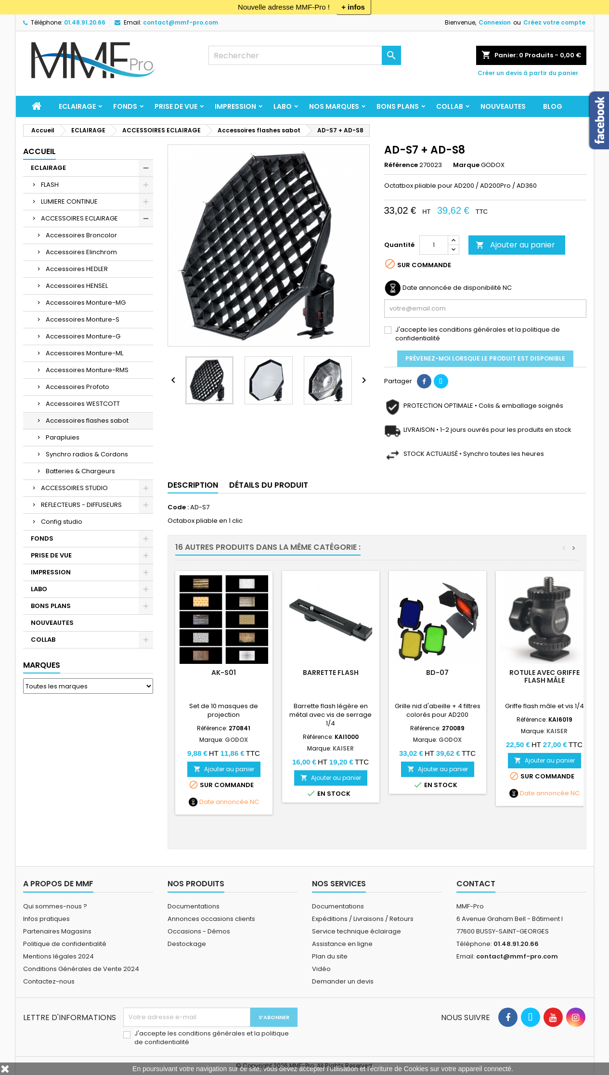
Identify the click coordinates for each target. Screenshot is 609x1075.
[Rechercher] (304, 55)
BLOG (552, 106)
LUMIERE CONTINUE (69, 201)
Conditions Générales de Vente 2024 (81, 968)
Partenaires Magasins (57, 931)
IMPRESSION (235, 106)
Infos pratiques (46, 918)
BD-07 (437, 672)
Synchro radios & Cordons (87, 454)
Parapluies (62, 437)
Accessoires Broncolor (81, 235)
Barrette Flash (331, 672)
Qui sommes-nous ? (55, 906)
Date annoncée (223, 802)
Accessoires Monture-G (83, 336)
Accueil (39, 151)
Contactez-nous (49, 981)
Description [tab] (193, 485)
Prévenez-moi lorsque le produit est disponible (485, 358)
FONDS (125, 106)
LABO (282, 106)
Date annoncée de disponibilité (451, 288)
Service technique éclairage (356, 931)
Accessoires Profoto (77, 386)
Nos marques (334, 106)
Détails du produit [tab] (268, 485)
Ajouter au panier (515, 244)
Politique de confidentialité (64, 943)
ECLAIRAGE (77, 106)
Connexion (495, 22)
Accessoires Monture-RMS (87, 370)
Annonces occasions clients (211, 918)
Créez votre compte (554, 22)
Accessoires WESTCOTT (83, 403)
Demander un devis (343, 981)
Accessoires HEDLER (77, 268)
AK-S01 (223, 672)
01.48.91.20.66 (84, 22)
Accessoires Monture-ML (84, 353)
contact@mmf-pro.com (180, 22)
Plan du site (330, 956)
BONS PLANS (397, 106)
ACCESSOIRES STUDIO (74, 487)
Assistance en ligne (342, 943)
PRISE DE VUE (176, 106)
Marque (466, 165)
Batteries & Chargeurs (80, 471)
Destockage (187, 943)
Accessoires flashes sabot (87, 420)
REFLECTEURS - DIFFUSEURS (81, 504)
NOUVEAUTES (503, 106)
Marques (41, 665)
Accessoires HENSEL (77, 285)
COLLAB (449, 106)
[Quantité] (433, 245)
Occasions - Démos (199, 931)
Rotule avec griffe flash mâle (544, 676)
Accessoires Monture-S (82, 319)
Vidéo (321, 968)
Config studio (61, 521)
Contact (475, 883)
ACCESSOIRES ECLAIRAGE (79, 218)
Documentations (194, 906)
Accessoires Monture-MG (86, 302)
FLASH (50, 184)
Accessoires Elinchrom (81, 252)
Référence (401, 165)
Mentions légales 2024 (58, 956)
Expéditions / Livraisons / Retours (363, 918)
